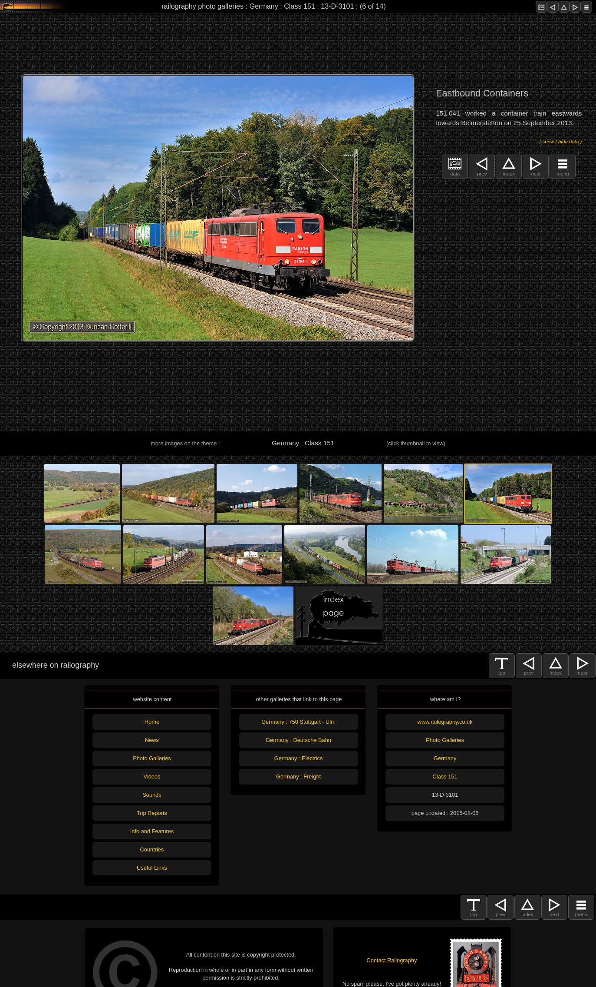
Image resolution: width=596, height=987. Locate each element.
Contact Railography (391, 960)
